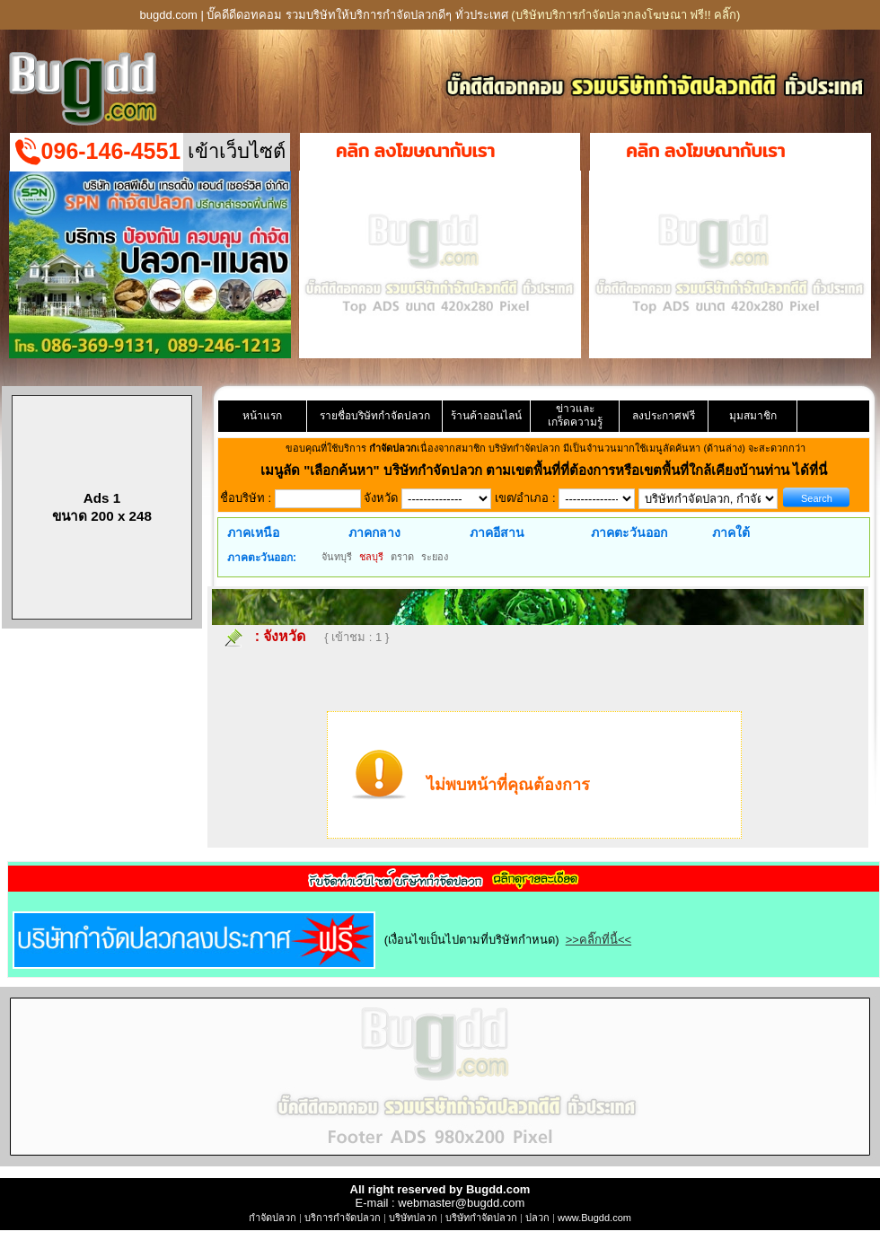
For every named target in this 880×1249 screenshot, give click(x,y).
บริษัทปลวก (413, 1217)
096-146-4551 (111, 150)
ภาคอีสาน (497, 532)
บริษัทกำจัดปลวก (481, 1217)
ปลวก (537, 1217)
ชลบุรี (371, 556)
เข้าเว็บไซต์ (237, 151)
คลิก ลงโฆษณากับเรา (415, 151)
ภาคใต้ (731, 532)
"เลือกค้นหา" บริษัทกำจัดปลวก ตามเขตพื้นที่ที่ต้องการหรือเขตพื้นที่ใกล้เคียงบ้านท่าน (548, 470)
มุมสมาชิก (753, 415)
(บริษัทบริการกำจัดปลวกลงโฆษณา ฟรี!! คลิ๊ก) (625, 15)
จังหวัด (284, 636)
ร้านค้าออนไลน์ (486, 415)
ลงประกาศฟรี (663, 415)
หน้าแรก (262, 415)
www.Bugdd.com (594, 1217)
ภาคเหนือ (253, 532)
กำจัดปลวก (272, 1217)
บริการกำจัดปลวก (342, 1217)
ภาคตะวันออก (629, 532)
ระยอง (434, 556)
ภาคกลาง (374, 532)
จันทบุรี (336, 556)
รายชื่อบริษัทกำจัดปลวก (375, 415)
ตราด (402, 556)
